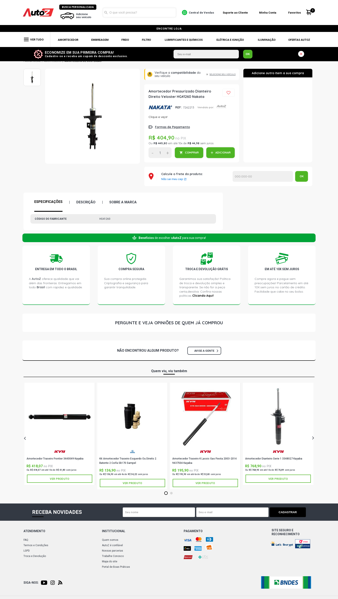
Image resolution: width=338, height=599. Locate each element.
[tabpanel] (59, 434)
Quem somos (110, 539)
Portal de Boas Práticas (116, 566)
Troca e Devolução (34, 556)
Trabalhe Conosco (113, 556)
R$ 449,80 (160, 143)
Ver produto (59, 478)
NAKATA (160, 107)
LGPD (26, 550)
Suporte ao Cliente (235, 12)
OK (248, 54)
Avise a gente (206, 350)
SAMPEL (132, 451)
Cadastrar (291, 512)
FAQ (25, 539)
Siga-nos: (31, 582)
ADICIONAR (223, 152)
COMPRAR (192, 152)
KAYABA (60, 451)
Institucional (113, 531)
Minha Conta (268, 12)
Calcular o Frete (263, 176)
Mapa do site (109, 561)
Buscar (106, 12)
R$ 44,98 (193, 143)
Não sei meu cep (172, 179)
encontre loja (169, 28)
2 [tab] (171, 493)
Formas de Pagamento (172, 127)
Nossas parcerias (112, 550)
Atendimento (34, 531)
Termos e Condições (35, 545)
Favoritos (295, 12)
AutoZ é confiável (112, 545)
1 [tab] (166, 493)
